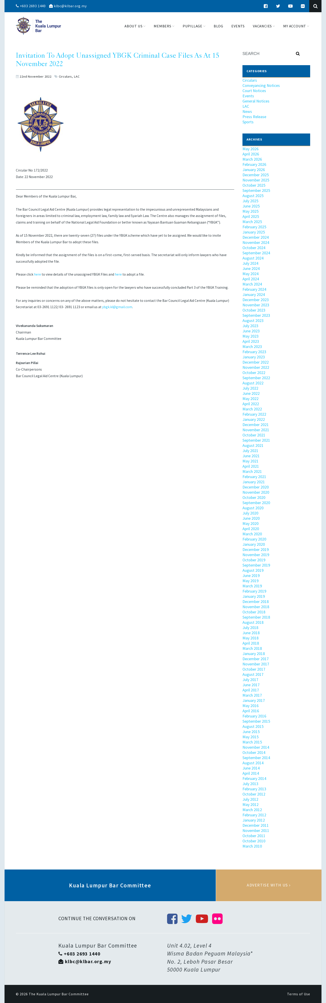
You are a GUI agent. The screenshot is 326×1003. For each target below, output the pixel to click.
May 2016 (250, 705)
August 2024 (253, 258)
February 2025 (254, 226)
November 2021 (255, 429)
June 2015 (251, 731)
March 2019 (252, 585)
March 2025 (252, 221)
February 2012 (254, 814)
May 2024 (250, 273)
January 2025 (253, 232)
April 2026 (250, 154)
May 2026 (250, 148)
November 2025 (255, 180)
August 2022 (253, 383)
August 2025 (253, 195)
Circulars (65, 76)
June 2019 (251, 575)
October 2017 (253, 669)
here (37, 274)
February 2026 (254, 164)
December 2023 (255, 299)
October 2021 (253, 435)
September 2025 (256, 190)
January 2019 (253, 596)
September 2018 (256, 617)
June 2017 (251, 684)
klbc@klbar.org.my (68, 6)
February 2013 (254, 788)
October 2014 (253, 752)
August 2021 (253, 445)
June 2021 (251, 455)
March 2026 (252, 159)
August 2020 (253, 507)
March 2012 (252, 809)
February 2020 (254, 539)
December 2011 (255, 825)
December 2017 (255, 658)
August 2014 (253, 762)
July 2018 (250, 627)
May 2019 (250, 580)
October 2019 (253, 559)
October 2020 (253, 497)
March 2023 (252, 346)
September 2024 (256, 252)
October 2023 (253, 310)
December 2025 (255, 174)
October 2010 (253, 840)
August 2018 (253, 622)
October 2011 (253, 835)
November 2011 (255, 830)
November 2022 (255, 367)
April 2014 (250, 773)
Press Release (254, 116)
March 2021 (252, 471)
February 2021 (254, 476)
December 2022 (255, 362)
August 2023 (253, 320)
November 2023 (255, 304)
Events (248, 95)
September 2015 (256, 721)
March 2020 (252, 533)
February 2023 (254, 351)
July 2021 (250, 450)
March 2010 (252, 846)
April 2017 (250, 690)
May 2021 (250, 461)
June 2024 (251, 268)
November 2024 (255, 242)
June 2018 (251, 632)
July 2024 (250, 263)
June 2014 (251, 768)
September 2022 (256, 377)
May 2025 (250, 211)
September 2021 (256, 440)
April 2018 (250, 643)
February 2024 (254, 289)
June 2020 (251, 518)
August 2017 (253, 674)
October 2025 (253, 185)
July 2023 (250, 325)
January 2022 (253, 419)
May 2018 (250, 638)
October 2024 (253, 247)
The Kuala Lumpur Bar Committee (59, 994)
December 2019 (255, 549)
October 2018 (253, 612)
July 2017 (250, 679)
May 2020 (250, 523)
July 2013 (250, 783)
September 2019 (256, 565)
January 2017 (253, 700)
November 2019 (255, 554)
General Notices (255, 101)
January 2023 (253, 357)
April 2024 (250, 278)
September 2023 (256, 315)
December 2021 (255, 424)
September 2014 (256, 757)
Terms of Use (298, 994)
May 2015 (250, 736)
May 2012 (250, 804)
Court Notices (254, 90)
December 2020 (255, 487)
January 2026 (253, 169)
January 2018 (253, 653)
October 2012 (253, 794)
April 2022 (250, 403)
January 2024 (253, 294)
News (247, 111)
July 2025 (250, 200)
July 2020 (250, 513)
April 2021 (250, 466)
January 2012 (253, 820)
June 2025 (251, 206)
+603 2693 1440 (31, 6)
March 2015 (252, 742)
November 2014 (255, 747)
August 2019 (253, 570)
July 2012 (250, 799)
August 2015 (253, 726)
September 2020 (256, 502)
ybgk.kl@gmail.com (117, 307)
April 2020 (250, 528)
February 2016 (254, 716)
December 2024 (255, 237)
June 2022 (251, 393)
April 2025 (250, 216)
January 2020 (253, 544)
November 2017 (255, 664)
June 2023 (251, 331)
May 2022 (250, 398)
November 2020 (255, 492)
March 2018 (252, 648)
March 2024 (252, 284)
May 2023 (250, 336)
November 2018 (255, 606)
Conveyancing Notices (261, 85)
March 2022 (252, 409)
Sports (248, 121)
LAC (77, 76)
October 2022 (253, 372)
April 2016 (250, 710)
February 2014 (254, 778)
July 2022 (250, 388)
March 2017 (252, 695)
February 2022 (254, 414)
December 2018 (255, 601)
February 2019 (254, 591)
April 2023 (250, 341)
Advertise (268, 885)
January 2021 (253, 481)
